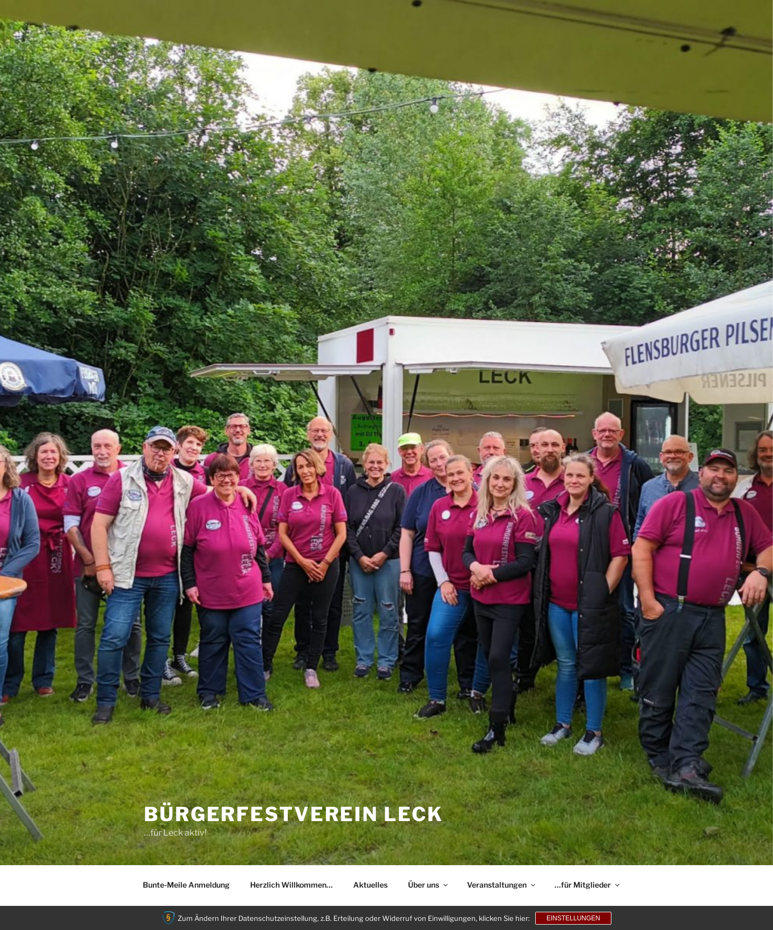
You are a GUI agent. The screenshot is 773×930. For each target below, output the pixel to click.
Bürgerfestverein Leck (293, 814)
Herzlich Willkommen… (291, 884)
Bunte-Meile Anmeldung (186, 884)
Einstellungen (573, 918)
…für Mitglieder (588, 884)
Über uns (428, 884)
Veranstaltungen (502, 884)
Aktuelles (370, 884)
